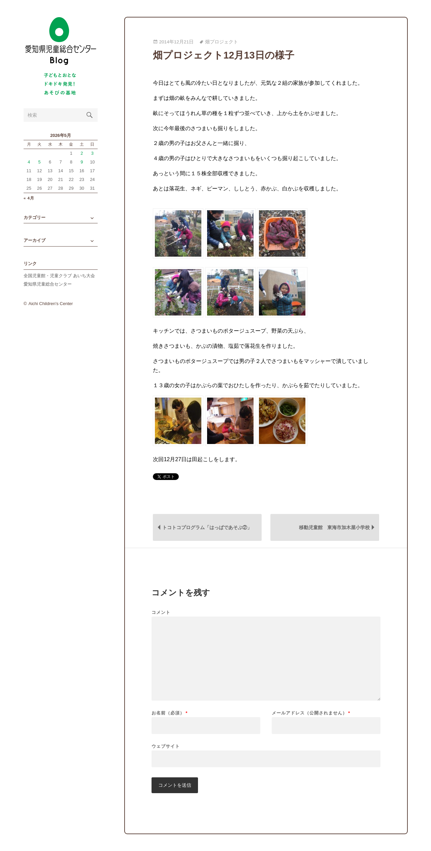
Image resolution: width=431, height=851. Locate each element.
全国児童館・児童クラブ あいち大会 (59, 275)
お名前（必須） (170, 713)
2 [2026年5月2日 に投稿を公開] (81, 153)
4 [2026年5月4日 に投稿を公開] (29, 161)
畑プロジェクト (221, 41)
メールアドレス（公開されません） (311, 713)
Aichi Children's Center (51, 303)
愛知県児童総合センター (48, 284)
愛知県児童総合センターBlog (61, 41)
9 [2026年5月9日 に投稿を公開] (81, 161)
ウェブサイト (166, 746)
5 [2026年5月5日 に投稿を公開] (39, 161)
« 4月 (29, 198)
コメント (161, 612)
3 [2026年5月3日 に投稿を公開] (92, 153)
